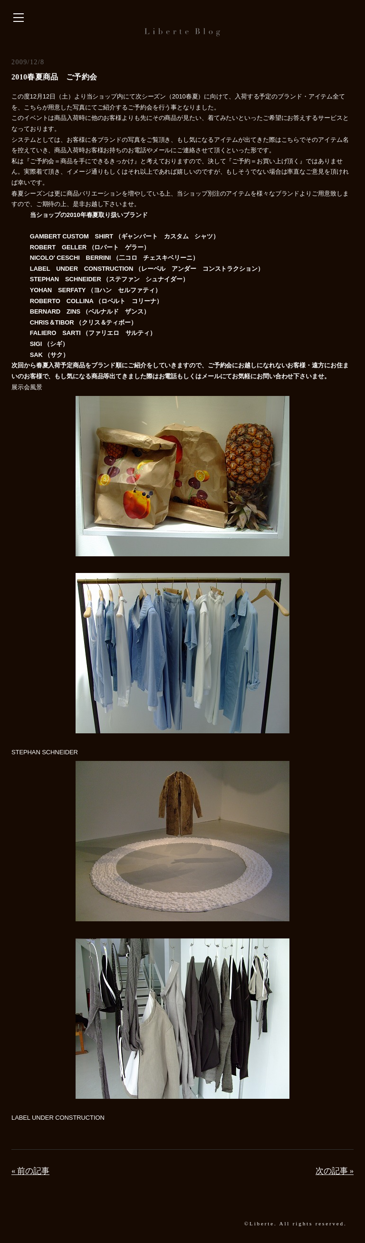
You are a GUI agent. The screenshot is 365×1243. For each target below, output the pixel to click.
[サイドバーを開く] (19, 18)
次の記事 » (335, 1170)
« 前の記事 (30, 1170)
